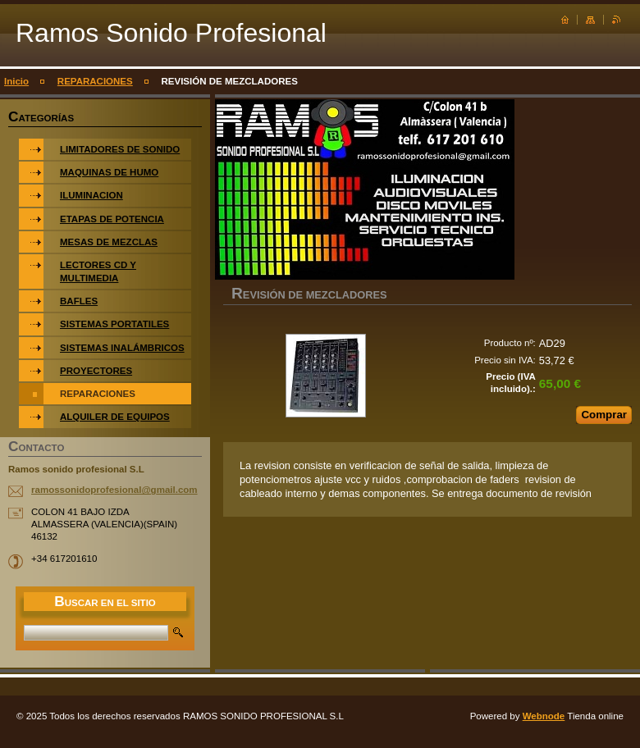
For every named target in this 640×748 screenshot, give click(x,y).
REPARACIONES (95, 81)
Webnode (544, 716)
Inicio (16, 81)
